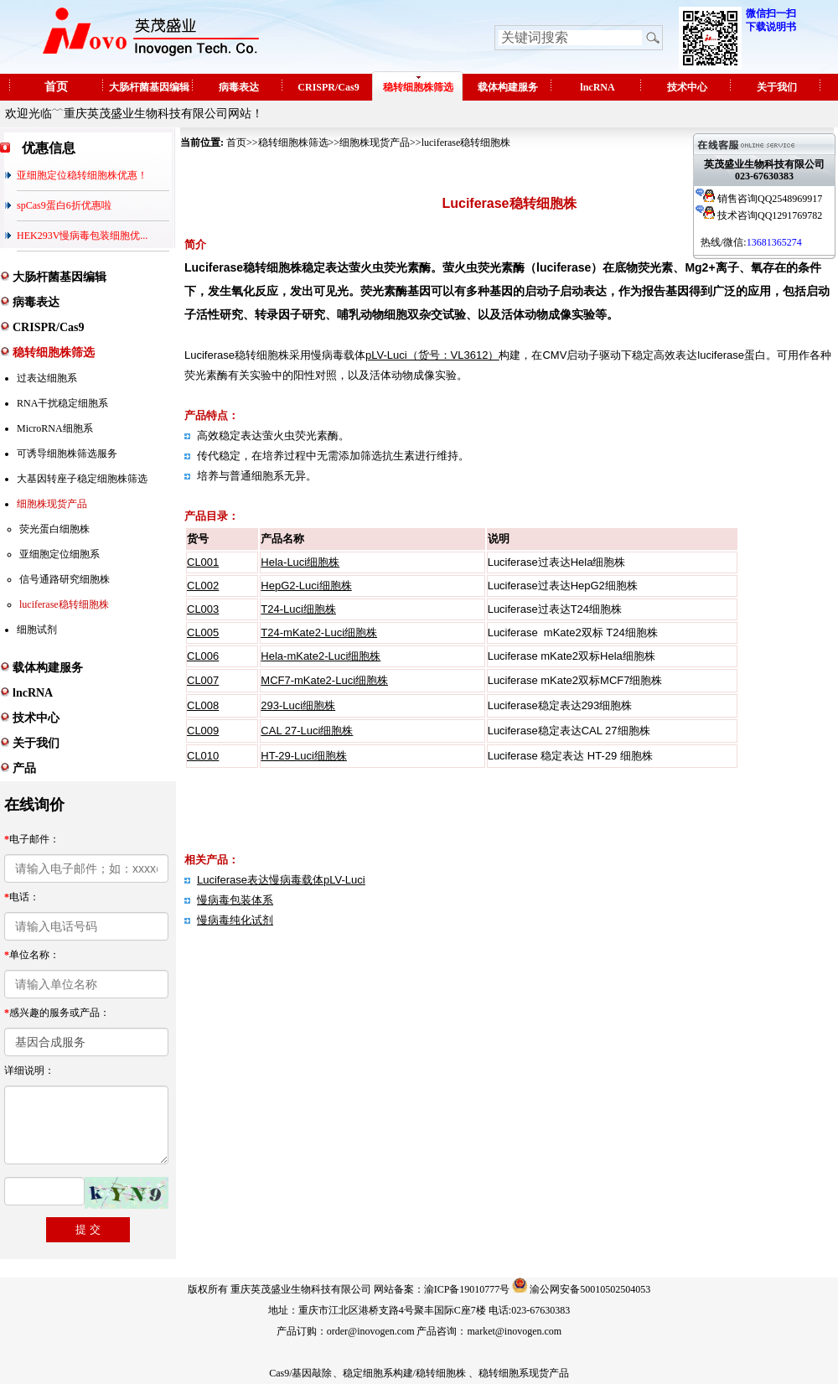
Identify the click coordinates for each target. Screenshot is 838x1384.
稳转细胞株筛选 (418, 87)
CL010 (203, 755)
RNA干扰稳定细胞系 (62, 403)
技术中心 (687, 87)
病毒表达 (239, 87)
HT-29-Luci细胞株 (304, 755)
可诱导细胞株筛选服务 (67, 453)
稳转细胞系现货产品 (523, 1373)
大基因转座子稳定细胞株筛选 (82, 479)
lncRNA (597, 87)
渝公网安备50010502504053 (590, 1289)
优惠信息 (48, 148)
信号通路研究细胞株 (64, 579)
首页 (56, 86)
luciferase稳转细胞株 (64, 604)
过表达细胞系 (47, 378)
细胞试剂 (37, 629)
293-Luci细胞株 (298, 705)
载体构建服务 (508, 87)
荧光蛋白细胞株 (54, 529)
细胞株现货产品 (52, 504)
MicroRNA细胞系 (55, 428)
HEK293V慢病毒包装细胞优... (82, 235)
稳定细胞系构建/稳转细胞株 (404, 1373)
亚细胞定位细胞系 (59, 554)
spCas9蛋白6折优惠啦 (64, 205)
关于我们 (777, 87)
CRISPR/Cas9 (328, 87)
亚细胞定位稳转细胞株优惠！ (82, 175)
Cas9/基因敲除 (300, 1373)
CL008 (203, 705)
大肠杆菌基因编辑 (149, 87)
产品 (24, 768)
